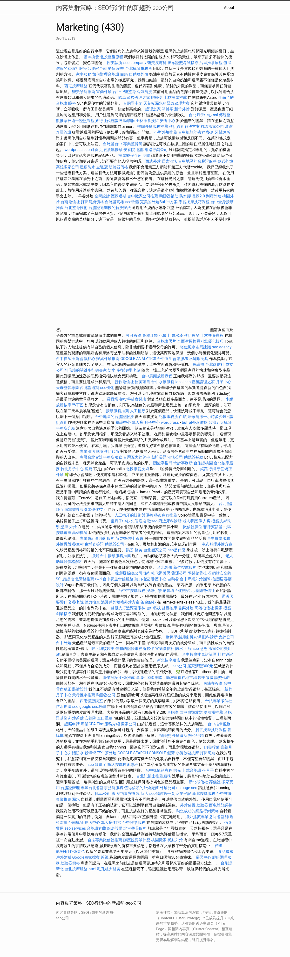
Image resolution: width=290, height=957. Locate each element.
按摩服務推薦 (118, 411)
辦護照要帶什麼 (136, 840)
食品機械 (225, 851)
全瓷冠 (102, 167)
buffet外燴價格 (194, 422)
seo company (134, 62)
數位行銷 (196, 735)
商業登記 (183, 793)
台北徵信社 (214, 364)
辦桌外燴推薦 (107, 358)
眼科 (72, 103)
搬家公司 (128, 724)
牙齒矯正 (224, 469)
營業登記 (110, 677)
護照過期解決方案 (184, 126)
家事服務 (83, 74)
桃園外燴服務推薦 (153, 126)
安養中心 (167, 120)
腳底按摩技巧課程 (211, 729)
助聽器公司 (114, 544)
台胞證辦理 (70, 787)
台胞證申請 (132, 103)
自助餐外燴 (138, 74)
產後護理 (124, 370)
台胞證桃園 (203, 463)
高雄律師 (80, 532)
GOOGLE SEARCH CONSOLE (141, 753)
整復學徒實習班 (133, 399)
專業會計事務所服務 (97, 538)
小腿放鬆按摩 (188, 753)
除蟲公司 (134, 573)
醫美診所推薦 (83, 91)
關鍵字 (167, 109)
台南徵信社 (70, 202)
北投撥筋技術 (137, 469)
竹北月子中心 (72, 469)
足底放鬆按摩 (111, 149)
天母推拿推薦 (83, 695)
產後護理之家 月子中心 (211, 382)
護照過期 (118, 196)
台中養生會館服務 (173, 358)
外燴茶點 (76, 718)
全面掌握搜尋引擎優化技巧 (200, 341)
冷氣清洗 (144, 91)
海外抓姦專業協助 (200, 816)
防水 (111, 370)
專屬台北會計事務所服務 (101, 457)
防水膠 (185, 196)
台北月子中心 (200, 115)
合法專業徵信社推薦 (105, 840)
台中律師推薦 (67, 358)
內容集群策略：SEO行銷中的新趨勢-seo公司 (115, 7)
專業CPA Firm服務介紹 (100, 724)
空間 (146, 155)
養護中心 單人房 (129, 422)
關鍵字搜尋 (162, 463)
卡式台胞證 (191, 770)
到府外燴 (213, 196)
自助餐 (173, 579)
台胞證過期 (89, 387)
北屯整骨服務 (135, 828)
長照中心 (203, 857)
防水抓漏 (63, 706)
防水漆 (177, 335)
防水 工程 (183, 648)
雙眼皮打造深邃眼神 (128, 608)
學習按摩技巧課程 (194, 202)
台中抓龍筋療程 (192, 132)
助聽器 (129, 120)
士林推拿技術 (147, 120)
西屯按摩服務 (76, 86)
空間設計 (102, 196)
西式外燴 (153, 161)
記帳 (120, 68)
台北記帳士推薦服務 (153, 776)
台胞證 (173, 712)
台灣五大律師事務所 (140, 457)
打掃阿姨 (207, 753)
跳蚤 (94, 149)
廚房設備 (114, 828)
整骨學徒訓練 (178, 637)
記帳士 (164, 335)
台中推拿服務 (218, 538)
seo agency (221, 347)
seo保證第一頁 (162, 793)
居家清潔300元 (200, 666)
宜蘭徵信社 (164, 648)
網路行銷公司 (156, 149)
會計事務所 (183, 463)
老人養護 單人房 (196, 521)
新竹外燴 (182, 109)
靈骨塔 (112, 399)
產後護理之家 (138, 97)
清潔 (229, 126)
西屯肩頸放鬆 (192, 712)
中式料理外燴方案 (217, 544)
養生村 (78, 544)
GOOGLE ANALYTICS (138, 358)
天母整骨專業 (67, 387)
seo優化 (107, 387)
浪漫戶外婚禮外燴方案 (121, 602)
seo (75, 706)
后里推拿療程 (211, 62)
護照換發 (91, 57)
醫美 (138, 550)
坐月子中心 (120, 521)
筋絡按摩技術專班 (123, 764)
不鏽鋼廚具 (198, 358)
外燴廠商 (179, 735)
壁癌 (64, 527)
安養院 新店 (138, 793)
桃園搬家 (159, 840)
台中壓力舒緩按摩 (162, 608)
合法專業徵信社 (218, 700)
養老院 (78, 602)
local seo (183, 382)
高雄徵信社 (204, 608)
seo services (75, 828)
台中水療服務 (163, 382)
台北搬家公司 (155, 550)
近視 (104, 857)
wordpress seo (77, 149)
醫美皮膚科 (157, 62)
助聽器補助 (168, 196)
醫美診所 (114, 62)
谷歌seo (150, 521)
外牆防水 (76, 753)
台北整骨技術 (76, 207)
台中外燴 (63, 642)
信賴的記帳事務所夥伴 (134, 648)
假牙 (171, 753)
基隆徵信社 (205, 590)
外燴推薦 (127, 677)
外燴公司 (167, 787)
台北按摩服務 (76, 869)
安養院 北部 (133, 149)
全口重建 (105, 718)
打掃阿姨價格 (92, 202)
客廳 (88, 469)
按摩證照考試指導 (183, 62)
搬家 (219, 608)
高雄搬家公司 (67, 167)
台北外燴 (164, 567)
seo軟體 (132, 202)
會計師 (223, 816)
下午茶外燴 (106, 753)
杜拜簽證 (134, 335)
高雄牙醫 (150, 335)
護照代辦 (111, 451)
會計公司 (226, 637)
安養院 (90, 718)
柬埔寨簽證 (94, 544)
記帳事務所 (168, 416)
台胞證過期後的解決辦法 (109, 207)
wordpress (170, 422)
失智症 (136, 521)
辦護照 (120, 573)
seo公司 (179, 666)
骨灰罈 (195, 637)
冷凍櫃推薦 (213, 712)
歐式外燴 (225, 161)
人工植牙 (137, 411)
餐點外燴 (175, 840)
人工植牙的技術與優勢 (134, 515)
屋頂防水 (87, 167)
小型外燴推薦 (165, 132)
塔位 (111, 68)
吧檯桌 (157, 97)
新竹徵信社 (124, 382)
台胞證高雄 (114, 202)
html (92, 869)
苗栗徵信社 (125, 538)
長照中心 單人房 (99, 822)
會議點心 (87, 358)
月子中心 (152, 422)
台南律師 (76, 822)
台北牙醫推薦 (82, 579)
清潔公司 (175, 457)
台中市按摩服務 (132, 590)
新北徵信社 (198, 782)
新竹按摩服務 (184, 567)
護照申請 (72, 724)
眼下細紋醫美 (103, 648)
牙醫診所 (222, 132)
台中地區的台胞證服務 (197, 161)
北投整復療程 (111, 57)
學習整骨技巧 (200, 573)
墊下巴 (78, 405)
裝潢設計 (80, 689)
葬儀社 (215, 782)
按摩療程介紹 (130, 155)
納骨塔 (168, 590)
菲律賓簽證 (213, 527)
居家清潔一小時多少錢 (207, 416)
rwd (98, 579)
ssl (215, 115)
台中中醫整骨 (125, 91)
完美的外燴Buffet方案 (158, 202)
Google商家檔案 (86, 857)
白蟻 (124, 74)
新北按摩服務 (169, 660)
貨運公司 (179, 573)
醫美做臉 (205, 677)
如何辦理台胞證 (105, 74)
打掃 (117, 822)
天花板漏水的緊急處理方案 (166, 103)
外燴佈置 (188, 805)
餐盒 (210, 132)
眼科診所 (210, 637)
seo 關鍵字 (97, 764)
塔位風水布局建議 (195, 347)
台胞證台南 (97, 68)
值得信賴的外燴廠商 (141, 787)
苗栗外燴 (186, 608)
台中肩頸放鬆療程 (157, 376)
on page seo (186, 787)
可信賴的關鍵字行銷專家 (85, 370)
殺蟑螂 (90, 753)
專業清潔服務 (91, 451)
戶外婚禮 (63, 857)
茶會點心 (148, 602)
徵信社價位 (192, 527)
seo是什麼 (176, 550)
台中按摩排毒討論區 (200, 654)
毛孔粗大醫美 (108, 869)
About (229, 7)
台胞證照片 (166, 341)
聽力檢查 (142, 579)
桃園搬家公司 (212, 126)
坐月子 (208, 770)
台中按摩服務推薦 (116, 556)
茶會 (139, 538)
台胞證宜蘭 (96, 828)
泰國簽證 (63, 132)
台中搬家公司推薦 (142, 196)
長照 (163, 457)
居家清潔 (169, 161)
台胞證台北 (185, 590)
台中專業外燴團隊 (196, 579)
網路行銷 (208, 469)
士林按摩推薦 (175, 97)
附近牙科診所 (170, 521)
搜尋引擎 (154, 590)
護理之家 (153, 109)
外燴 (60, 474)
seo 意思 (200, 648)
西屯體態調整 (92, 700)
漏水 (76, 799)
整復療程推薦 (165, 515)
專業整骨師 (132, 144)
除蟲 (122, 97)
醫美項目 (142, 382)
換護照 (198, 364)
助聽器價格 (118, 167)
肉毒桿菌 (212, 747)
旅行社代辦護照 (108, 120)
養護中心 (158, 579)
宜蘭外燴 (104, 91)
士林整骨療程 (211, 335)
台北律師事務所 (138, 68)
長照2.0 (198, 196)
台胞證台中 (112, 144)
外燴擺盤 (63, 544)
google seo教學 (92, 706)
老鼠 (137, 370)
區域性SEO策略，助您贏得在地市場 (166, 677)
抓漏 (95, 556)
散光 (177, 770)
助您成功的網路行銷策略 (197, 811)
